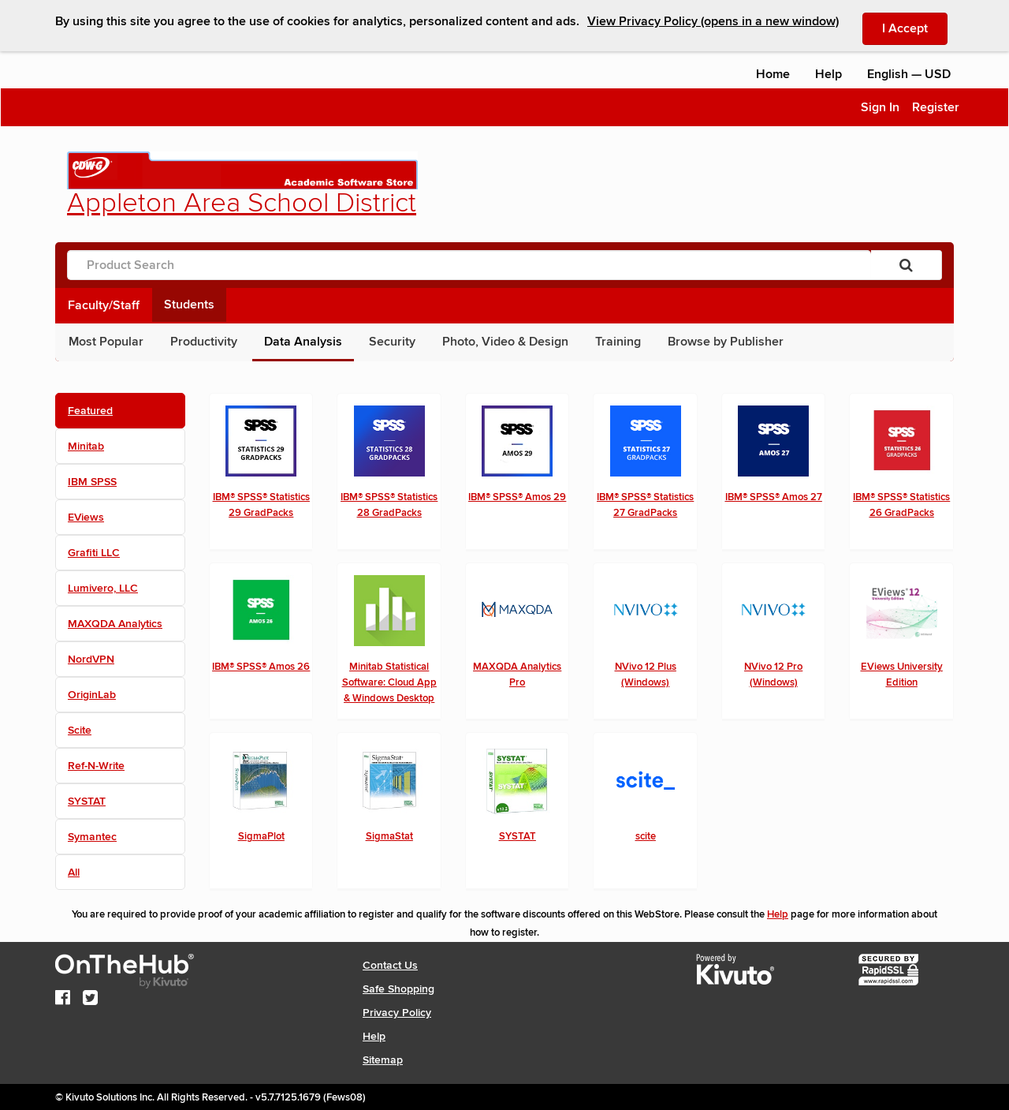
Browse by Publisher (726, 341)
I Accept (915, 27)
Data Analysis (303, 341)
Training (618, 341)
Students (189, 304)
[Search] (906, 265)
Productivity (203, 341)
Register (935, 107)
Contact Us (390, 965)
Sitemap (383, 1060)
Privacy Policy (397, 1012)
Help (828, 74)
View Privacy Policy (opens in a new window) (713, 21)
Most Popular (106, 341)
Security (392, 341)
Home (773, 74)
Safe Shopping (398, 989)
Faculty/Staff (104, 305)
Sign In (880, 107)
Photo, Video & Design (505, 341)
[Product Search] (469, 265)
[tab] (120, 410)
